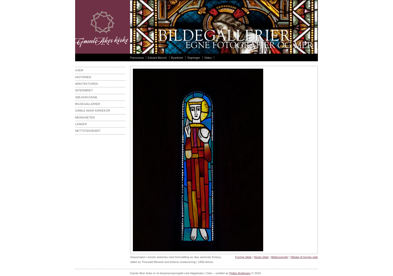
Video (208, 57)
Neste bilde (261, 257)
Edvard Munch (157, 57)
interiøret (84, 90)
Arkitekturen (86, 83)
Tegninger (193, 57)
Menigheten (85, 117)
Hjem (79, 70)
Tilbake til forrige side (304, 257)
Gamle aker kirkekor (92, 110)
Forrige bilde (243, 257)
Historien (83, 77)
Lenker (81, 124)
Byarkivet (177, 57)
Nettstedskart (87, 130)
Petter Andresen (240, 273)
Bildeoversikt (279, 257)
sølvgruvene (86, 97)
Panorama (137, 57)
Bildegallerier (87, 103)
